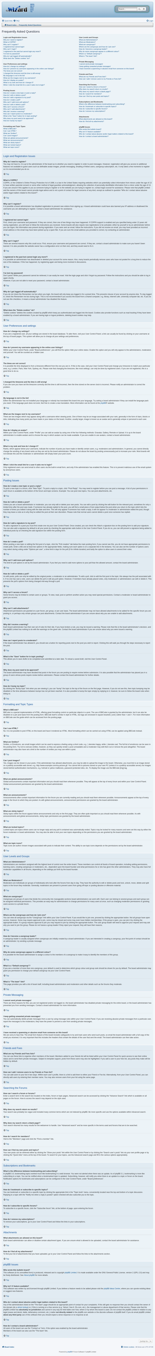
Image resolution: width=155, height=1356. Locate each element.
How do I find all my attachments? (91, 121)
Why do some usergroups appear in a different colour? (99, 51)
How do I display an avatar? (13, 80)
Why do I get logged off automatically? (17, 56)
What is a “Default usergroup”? (90, 54)
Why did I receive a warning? (14, 111)
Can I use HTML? (9, 131)
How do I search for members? (90, 94)
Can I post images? (10, 135)
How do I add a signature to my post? (17, 97)
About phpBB (29, 1275)
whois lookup (22, 1307)
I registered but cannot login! (13, 47)
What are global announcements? (15, 138)
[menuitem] (16, 21)
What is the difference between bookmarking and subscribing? (102, 104)
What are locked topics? (12, 145)
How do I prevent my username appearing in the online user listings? (28, 69)
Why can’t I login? (9, 49)
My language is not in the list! (14, 75)
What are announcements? (13, 140)
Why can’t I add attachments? (14, 109)
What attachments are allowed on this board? (95, 119)
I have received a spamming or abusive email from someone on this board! (106, 69)
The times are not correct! (12, 71)
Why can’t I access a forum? (13, 107)
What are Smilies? (10, 133)
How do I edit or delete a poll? (14, 104)
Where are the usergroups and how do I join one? (97, 47)
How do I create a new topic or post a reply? (19, 93)
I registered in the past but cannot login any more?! (22, 51)
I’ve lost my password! (11, 54)
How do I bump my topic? (12, 121)
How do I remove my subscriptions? (92, 111)
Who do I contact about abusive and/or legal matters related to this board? (106, 134)
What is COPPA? (9, 42)
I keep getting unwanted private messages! (95, 66)
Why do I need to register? (13, 40)
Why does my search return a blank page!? (95, 91)
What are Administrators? (88, 40)
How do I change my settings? (14, 66)
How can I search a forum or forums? (92, 87)
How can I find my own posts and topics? (94, 96)
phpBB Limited (71, 1273)
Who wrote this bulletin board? (90, 129)
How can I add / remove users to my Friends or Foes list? (100, 79)
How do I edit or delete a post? (14, 95)
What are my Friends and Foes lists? (92, 77)
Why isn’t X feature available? (90, 132)
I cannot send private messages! (91, 64)
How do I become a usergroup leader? (93, 49)
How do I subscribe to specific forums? (93, 109)
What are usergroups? (87, 44)
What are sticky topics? (11, 142)
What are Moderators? (87, 42)
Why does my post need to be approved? (18, 118)
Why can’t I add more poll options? (16, 102)
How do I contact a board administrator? (94, 136)
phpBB (103, 403)
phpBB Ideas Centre (112, 1289)
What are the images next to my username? (19, 78)
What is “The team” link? (88, 56)
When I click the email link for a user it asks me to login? (24, 85)
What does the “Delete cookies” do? (16, 58)
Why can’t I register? (10, 44)
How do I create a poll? (11, 100)
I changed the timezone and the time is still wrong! (21, 73)
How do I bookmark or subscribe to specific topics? (98, 106)
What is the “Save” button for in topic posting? (20, 116)
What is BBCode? (9, 129)
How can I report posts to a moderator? (17, 114)
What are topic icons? (11, 147)
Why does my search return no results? (93, 89)
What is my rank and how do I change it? (18, 82)
